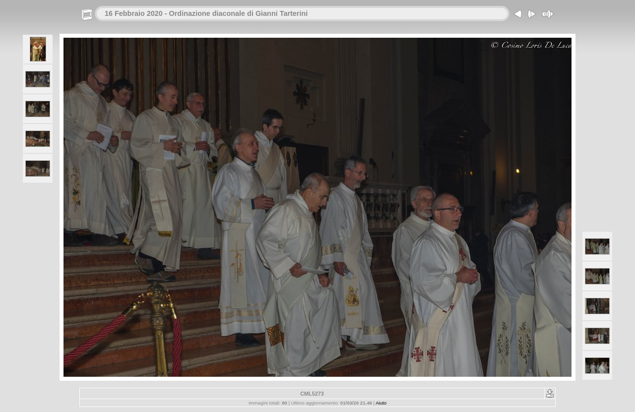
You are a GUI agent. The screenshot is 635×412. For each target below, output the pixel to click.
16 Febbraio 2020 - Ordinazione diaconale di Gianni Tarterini (206, 13)
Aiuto (381, 403)
